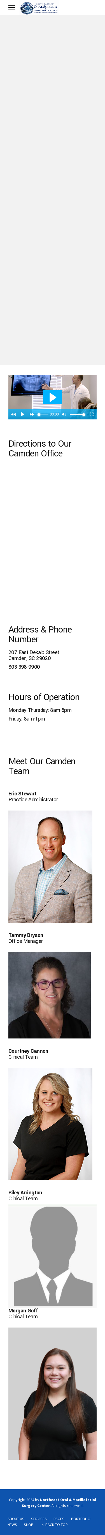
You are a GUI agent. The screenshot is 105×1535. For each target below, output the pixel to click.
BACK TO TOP (56, 1524)
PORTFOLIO (80, 1518)
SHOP (28, 1524)
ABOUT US (16, 1518)
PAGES (58, 1518)
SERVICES (39, 1518)
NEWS (12, 1524)
